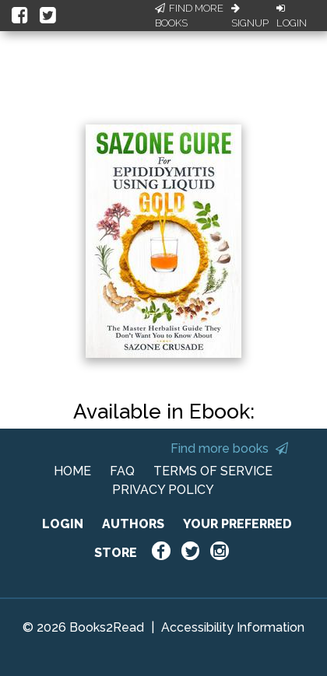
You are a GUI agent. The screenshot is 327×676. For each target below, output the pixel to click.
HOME (72, 471)
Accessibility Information (232, 627)
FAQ (122, 471)
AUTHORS (133, 524)
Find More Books (189, 16)
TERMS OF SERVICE (212, 471)
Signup (250, 16)
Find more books (229, 448)
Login (291, 16)
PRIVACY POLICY (163, 489)
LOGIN (62, 524)
